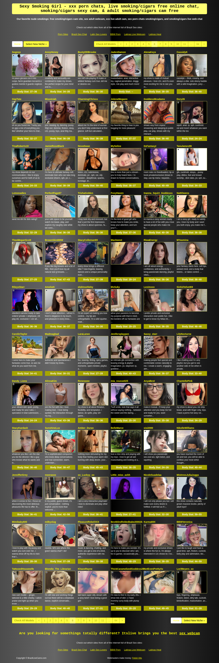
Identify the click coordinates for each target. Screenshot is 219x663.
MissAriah (50, 99)
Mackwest (116, 240)
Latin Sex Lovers (98, 34)
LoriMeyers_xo (185, 569)
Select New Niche (36, 44)
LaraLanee (84, 334)
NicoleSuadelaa (153, 475)
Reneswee (83, 381)
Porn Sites (63, 34)
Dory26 (181, 99)
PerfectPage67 (53, 193)
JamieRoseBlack (54, 146)
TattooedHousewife (23, 569)
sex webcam (189, 633)
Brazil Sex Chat (79, 34)
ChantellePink (185, 381)
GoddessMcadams (154, 99)
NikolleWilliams (185, 428)
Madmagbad (52, 334)
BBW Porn (115, 34)
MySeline (116, 146)
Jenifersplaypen (120, 334)
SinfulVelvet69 (185, 287)
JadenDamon (118, 52)
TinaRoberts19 (20, 146)
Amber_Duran (86, 428)
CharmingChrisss (88, 99)
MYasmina (182, 240)
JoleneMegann (119, 99)
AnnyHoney (51, 52)
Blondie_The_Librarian (58, 569)
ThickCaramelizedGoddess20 (127, 569)
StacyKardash (20, 428)
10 (177, 44)
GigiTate (16, 99)
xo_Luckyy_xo (86, 475)
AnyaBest (149, 381)
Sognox (16, 52)
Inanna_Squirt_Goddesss (158, 193)
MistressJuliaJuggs (188, 475)
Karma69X (150, 522)
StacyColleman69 (88, 240)
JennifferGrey (20, 475)
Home (17, 44)
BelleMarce (117, 428)
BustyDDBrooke (87, 52)
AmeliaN (50, 287)
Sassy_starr (150, 334)
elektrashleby (85, 287)
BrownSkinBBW (54, 240)
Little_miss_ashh (120, 475)
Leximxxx (149, 287)
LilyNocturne (184, 334)
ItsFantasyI (150, 146)
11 (184, 44)
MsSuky (115, 287)
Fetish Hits (137, 658)
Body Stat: (27, 91)
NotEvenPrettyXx (153, 569)
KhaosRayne (85, 569)
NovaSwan (84, 146)
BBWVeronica (184, 522)
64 (197, 44)
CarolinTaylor (19, 334)
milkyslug (50, 522)
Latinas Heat (155, 34)
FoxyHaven (117, 193)
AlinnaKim (51, 381)
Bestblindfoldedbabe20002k (127, 522)
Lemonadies (19, 193)
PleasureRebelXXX (88, 522)
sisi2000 (148, 428)
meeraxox (50, 475)
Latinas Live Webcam (134, 34)
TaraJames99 (184, 146)
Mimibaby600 (19, 522)
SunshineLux (52, 428)
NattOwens (183, 193)
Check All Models (106, 44)
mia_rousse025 (119, 381)
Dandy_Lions (19, 381)
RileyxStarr (18, 287)
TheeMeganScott (21, 240)
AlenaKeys (150, 52)
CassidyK (182, 52)
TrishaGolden (85, 193)
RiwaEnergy (150, 240)
